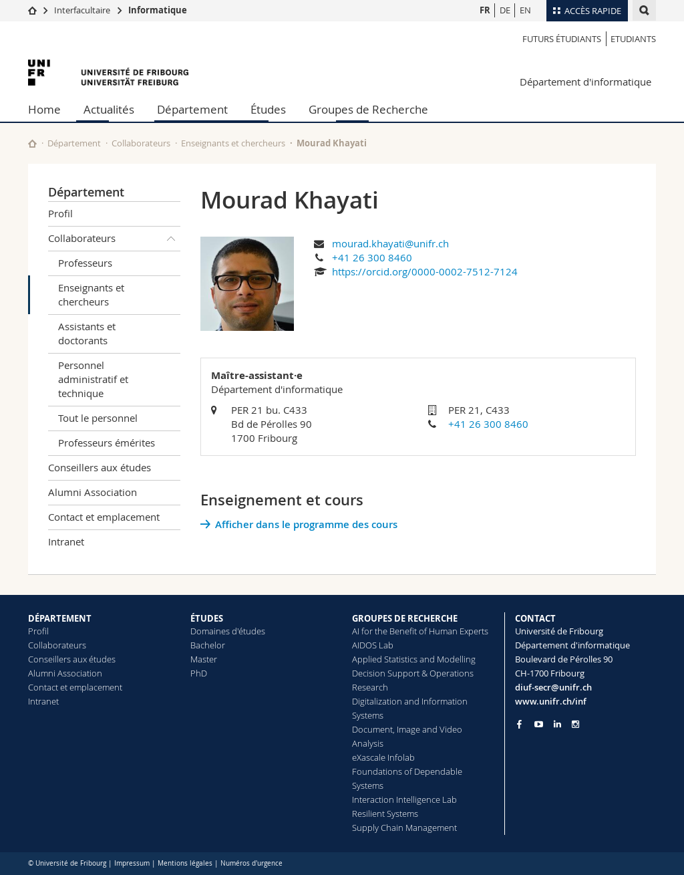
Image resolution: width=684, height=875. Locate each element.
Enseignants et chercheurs (233, 143)
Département (192, 109)
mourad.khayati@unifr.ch (390, 243)
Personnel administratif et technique (93, 379)
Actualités (108, 109)
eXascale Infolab (383, 757)
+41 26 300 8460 (372, 257)
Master (203, 659)
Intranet (66, 541)
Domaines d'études (227, 631)
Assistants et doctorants (87, 333)
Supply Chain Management (404, 828)
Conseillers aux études (99, 467)
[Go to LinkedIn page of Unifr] (557, 724)
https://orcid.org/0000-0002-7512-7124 (425, 271)
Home (44, 109)
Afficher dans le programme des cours (306, 524)
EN (525, 10)
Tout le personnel (98, 417)
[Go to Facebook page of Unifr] (519, 724)
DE (505, 10)
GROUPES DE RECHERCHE (405, 618)
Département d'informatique (585, 81)
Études (268, 109)
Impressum (132, 863)
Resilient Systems (385, 813)
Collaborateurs (141, 143)
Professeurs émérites (106, 442)
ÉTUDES (206, 618)
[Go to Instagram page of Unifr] (575, 724)
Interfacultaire (82, 10)
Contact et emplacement (104, 516)
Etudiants (633, 39)
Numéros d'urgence (251, 863)
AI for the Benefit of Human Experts (420, 631)
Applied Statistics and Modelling (414, 659)
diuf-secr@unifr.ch (553, 687)
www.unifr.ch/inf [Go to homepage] (550, 701)
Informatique (157, 10)
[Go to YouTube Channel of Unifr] (538, 724)
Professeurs (85, 262)
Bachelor (207, 645)
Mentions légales (185, 863)
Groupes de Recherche (368, 109)
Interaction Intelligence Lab (404, 799)
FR (485, 10)
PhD (198, 673)
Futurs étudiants (561, 39)
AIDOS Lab (372, 645)
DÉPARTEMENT (60, 618)
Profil (60, 213)
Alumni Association (92, 492)
